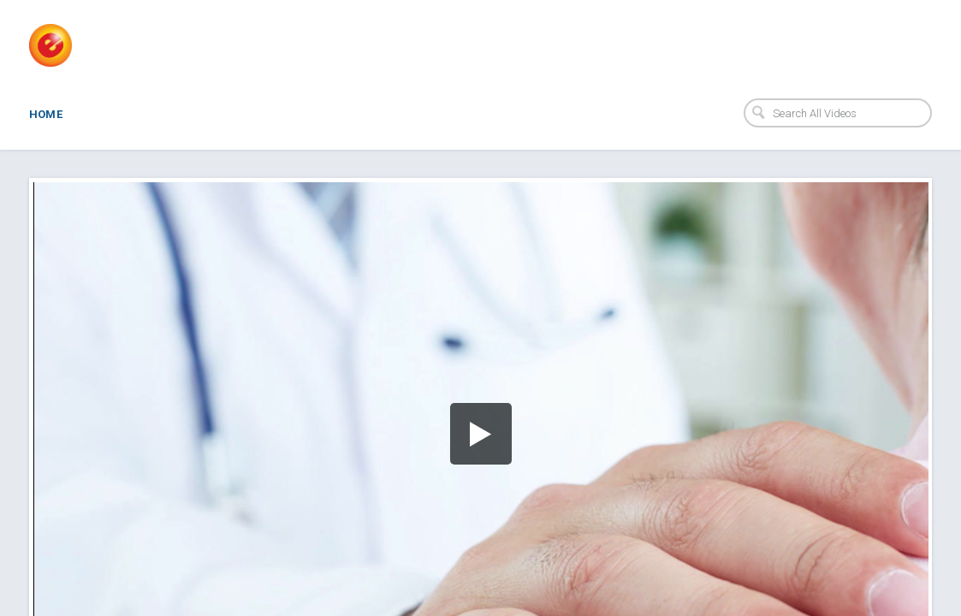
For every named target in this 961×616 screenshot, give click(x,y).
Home (46, 114)
